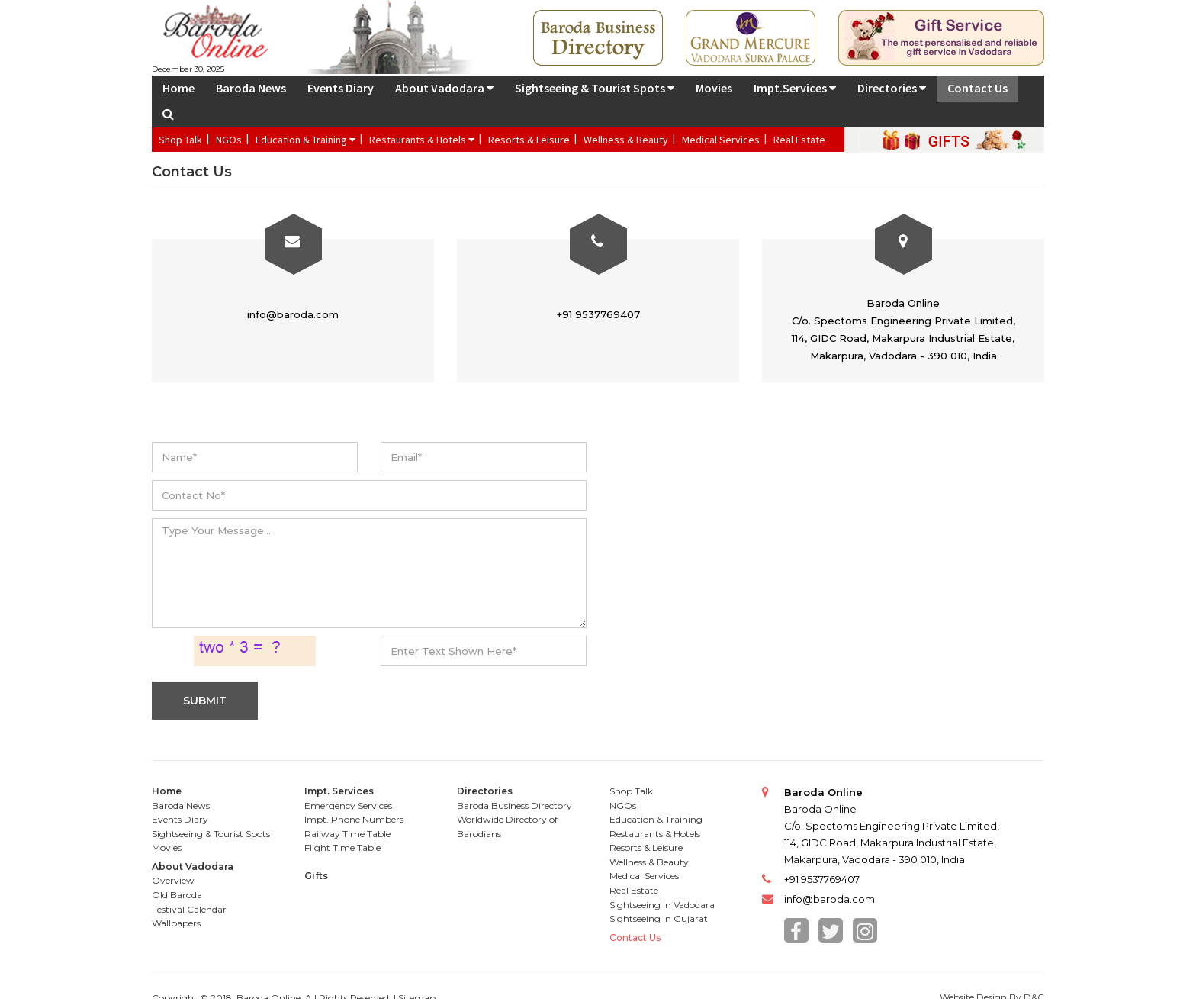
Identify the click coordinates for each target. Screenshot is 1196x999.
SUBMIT (205, 700)
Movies (714, 87)
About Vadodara (444, 87)
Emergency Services (348, 805)
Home (178, 87)
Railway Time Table (347, 833)
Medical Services (721, 140)
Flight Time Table (342, 847)
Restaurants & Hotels (421, 140)
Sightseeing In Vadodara (662, 904)
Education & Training (305, 140)
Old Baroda (177, 895)
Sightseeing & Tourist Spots (594, 87)
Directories (891, 87)
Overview (173, 880)
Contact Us (977, 87)
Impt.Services (795, 87)
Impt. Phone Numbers (353, 819)
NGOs (229, 140)
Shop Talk (180, 140)
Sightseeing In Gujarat (658, 918)
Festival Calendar (189, 909)
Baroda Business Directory (514, 805)
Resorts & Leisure (529, 140)
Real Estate (799, 140)
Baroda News (251, 87)
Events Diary (340, 87)
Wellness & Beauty (626, 140)
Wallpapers (176, 923)
